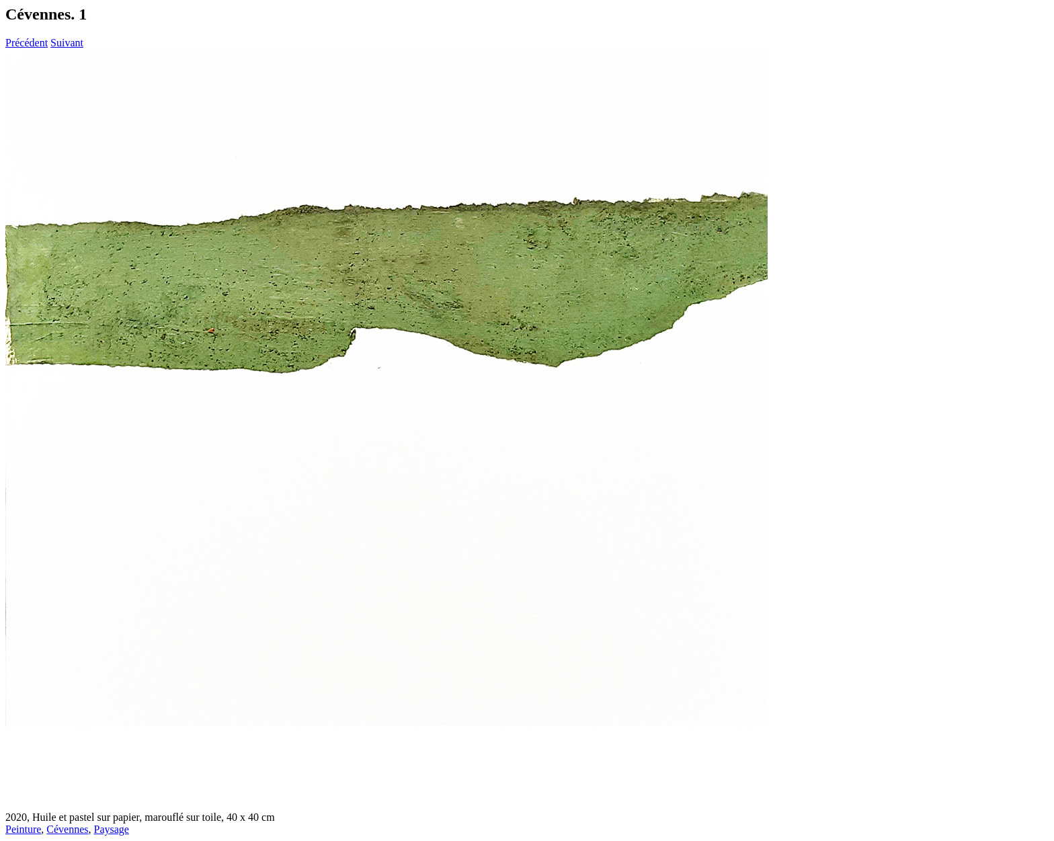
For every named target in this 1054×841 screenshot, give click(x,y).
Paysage (111, 829)
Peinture (23, 829)
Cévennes (67, 829)
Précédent (26, 42)
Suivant (66, 42)
